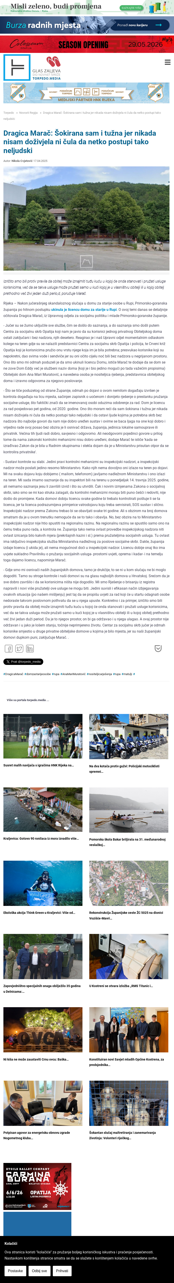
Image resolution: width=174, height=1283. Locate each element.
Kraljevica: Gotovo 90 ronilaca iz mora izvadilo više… (41, 839)
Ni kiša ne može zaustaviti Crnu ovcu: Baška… (36, 1059)
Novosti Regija (28, 112)
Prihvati (62, 1271)
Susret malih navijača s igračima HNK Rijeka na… (38, 765)
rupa (56, 674)
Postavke (15, 1271)
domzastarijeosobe (38, 674)
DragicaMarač (14, 674)
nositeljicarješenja (100, 674)
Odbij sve (39, 1271)
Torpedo (8, 112)
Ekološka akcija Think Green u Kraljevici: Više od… (39, 913)
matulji (127, 674)
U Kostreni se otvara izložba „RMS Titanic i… (121, 986)
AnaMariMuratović (74, 674)
